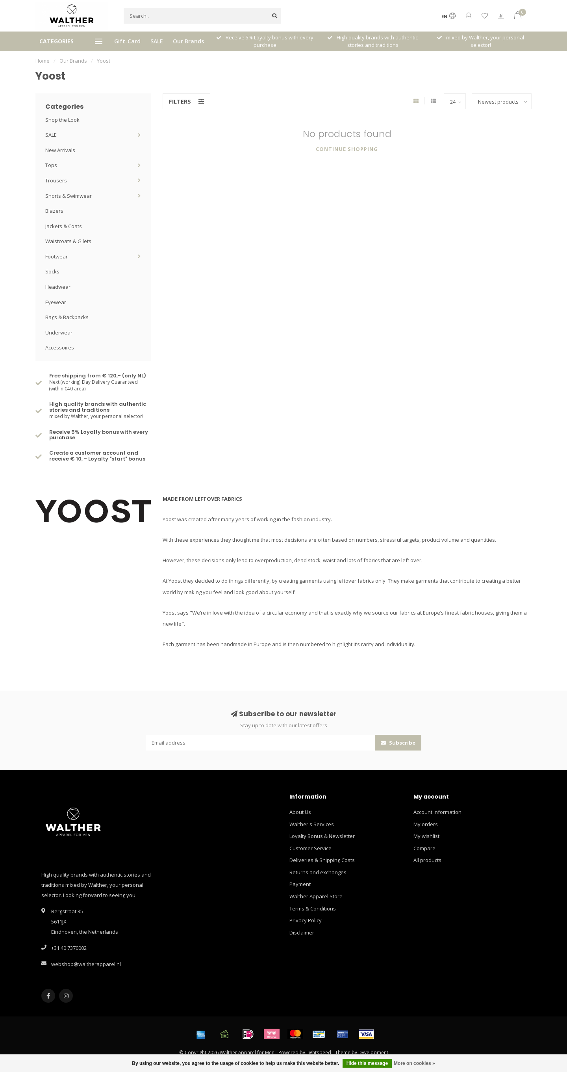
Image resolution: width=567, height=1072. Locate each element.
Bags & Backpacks (67, 317)
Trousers (56, 180)
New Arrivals (60, 150)
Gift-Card (127, 41)
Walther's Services (311, 824)
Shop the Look (62, 119)
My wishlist (426, 836)
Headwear (57, 286)
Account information (437, 812)
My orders (425, 824)
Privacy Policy (305, 920)
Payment (300, 884)
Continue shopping (347, 148)
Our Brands (188, 41)
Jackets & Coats (63, 226)
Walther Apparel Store (316, 896)
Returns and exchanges (317, 872)
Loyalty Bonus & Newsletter (322, 836)
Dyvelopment (373, 1052)
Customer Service (310, 848)
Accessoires (59, 347)
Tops (51, 165)
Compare (424, 848)
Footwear (56, 256)
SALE (156, 41)
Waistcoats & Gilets (68, 241)
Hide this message (367, 1063)
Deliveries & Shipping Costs (322, 860)
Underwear (58, 332)
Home (42, 60)
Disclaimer (301, 932)
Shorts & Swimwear (68, 195)
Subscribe (398, 742)
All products (427, 860)
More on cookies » (414, 1063)
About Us (300, 812)
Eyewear (55, 302)
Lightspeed (318, 1052)
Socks (52, 271)
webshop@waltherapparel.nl (86, 964)
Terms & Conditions (312, 908)
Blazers (54, 210)
